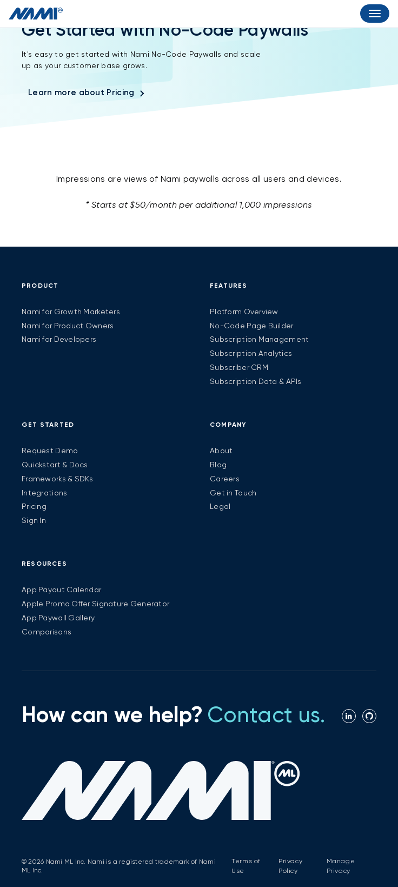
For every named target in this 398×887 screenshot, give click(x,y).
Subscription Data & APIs (256, 382)
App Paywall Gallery (58, 618)
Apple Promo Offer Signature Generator (95, 604)
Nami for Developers (59, 339)
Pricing (34, 507)
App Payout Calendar (61, 590)
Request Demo (50, 451)
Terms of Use (246, 866)
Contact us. (266, 716)
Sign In (34, 521)
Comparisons (46, 632)
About (221, 451)
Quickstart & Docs (55, 465)
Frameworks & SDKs (58, 479)
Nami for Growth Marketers (71, 312)
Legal (220, 507)
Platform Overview (244, 312)
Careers (225, 479)
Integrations (44, 493)
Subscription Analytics (251, 354)
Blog (218, 465)
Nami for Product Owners (68, 326)
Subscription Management (259, 339)
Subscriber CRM (239, 368)
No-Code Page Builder (252, 326)
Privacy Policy (290, 866)
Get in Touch (233, 493)
